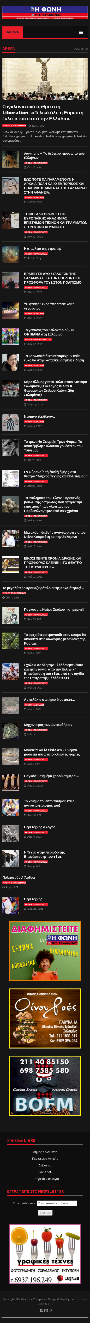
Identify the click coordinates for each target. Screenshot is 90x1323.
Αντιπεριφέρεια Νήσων (37, 339)
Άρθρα (12, 32)
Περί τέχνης (33, 899)
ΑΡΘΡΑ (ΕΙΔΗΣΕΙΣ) (34, 197)
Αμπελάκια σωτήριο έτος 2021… (49, 699)
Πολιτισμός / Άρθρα (18, 877)
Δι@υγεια (45, 1165)
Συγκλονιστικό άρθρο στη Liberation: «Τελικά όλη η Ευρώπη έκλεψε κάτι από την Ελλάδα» (43, 113)
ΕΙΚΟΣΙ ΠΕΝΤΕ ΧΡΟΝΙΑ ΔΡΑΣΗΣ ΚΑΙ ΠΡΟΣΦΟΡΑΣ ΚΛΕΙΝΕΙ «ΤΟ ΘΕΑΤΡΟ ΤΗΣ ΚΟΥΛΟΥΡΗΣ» (53, 562)
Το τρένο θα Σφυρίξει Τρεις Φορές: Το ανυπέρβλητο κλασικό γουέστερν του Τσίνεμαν (53, 446)
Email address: (45, 1203)
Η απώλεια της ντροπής (42, 248)
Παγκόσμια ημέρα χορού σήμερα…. (51, 776)
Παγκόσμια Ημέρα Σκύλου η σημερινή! (54, 609)
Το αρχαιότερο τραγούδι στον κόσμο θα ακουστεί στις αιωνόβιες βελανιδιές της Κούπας (55, 639)
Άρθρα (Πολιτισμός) (14, 125)
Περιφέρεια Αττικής (45, 1158)
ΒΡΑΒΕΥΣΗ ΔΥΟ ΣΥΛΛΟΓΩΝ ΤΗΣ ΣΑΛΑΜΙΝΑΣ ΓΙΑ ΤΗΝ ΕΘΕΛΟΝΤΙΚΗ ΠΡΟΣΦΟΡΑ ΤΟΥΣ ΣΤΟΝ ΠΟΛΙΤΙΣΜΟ (53, 278)
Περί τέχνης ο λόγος (39, 827)
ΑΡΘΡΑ (8, 49)
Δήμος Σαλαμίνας (45, 1152)
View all (79, 49)
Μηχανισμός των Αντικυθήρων (48, 725)
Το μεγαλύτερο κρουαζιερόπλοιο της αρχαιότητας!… (43, 588)
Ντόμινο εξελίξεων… (39, 416)
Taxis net (45, 1172)
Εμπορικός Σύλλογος (44, 1179)
